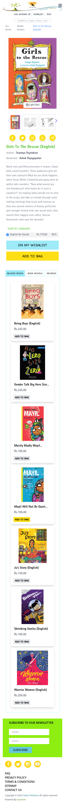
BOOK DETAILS (35, 273)
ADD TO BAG (32, 256)
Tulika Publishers (31, 795)
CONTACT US (13, 790)
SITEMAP (10, 786)
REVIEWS (51, 273)
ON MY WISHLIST (32, 245)
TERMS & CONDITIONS (20, 782)
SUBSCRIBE (20, 750)
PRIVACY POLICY (16, 777)
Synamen (21, 799)
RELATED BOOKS (15, 273)
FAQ (7, 773)
